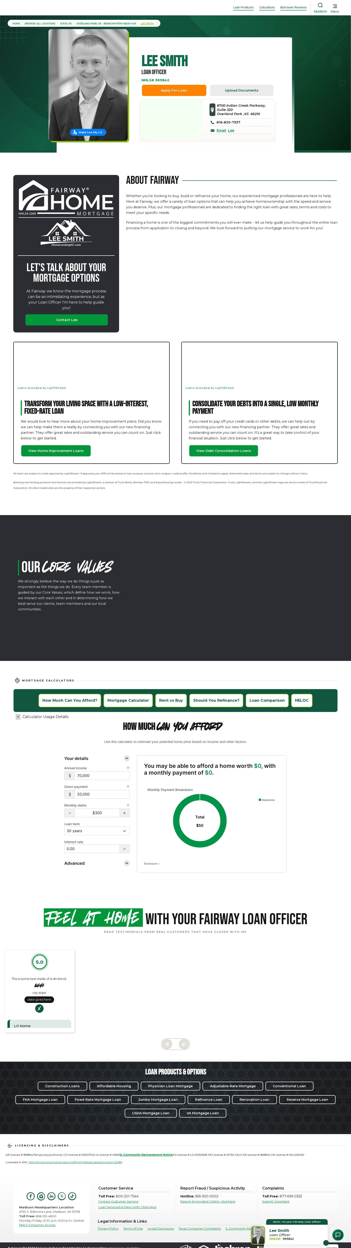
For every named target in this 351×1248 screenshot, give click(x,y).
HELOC (302, 700)
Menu (335, 11)
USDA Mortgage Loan (150, 1113)
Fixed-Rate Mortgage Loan (98, 1100)
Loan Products (243, 7)
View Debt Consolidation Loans (223, 451)
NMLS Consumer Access (37, 1225)
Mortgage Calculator (128, 700)
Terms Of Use (133, 1228)
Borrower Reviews (293, 7)
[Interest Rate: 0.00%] (92, 849)
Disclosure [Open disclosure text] (152, 863)
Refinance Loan (208, 1100)
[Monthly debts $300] (97, 813)
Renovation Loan (254, 1100)
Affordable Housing (114, 1086)
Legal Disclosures (161, 1228)
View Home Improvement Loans (56, 451)
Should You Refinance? (216, 700)
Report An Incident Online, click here (207, 1201)
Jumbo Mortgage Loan (158, 1100)
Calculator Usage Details (45, 717)
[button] (70, 813)
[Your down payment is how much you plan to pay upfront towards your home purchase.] (128, 787)
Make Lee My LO (90, 132)
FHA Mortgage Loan (40, 1100)
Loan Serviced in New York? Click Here (127, 1207)
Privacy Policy (108, 1228)
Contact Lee (66, 320)
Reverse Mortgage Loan (307, 1100)
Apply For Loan (174, 90)
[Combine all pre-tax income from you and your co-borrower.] (128, 768)
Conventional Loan (289, 1086)
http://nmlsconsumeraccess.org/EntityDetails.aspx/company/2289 (75, 1162)
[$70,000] (102, 776)
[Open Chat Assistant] (338, 1235)
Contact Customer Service (118, 1201)
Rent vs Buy (171, 700)
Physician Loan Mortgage (170, 1086)
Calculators (267, 7)
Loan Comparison (267, 700)
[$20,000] (102, 794)
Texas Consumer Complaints (200, 1228)
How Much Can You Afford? (69, 700)
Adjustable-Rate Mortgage (233, 1086)
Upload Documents (241, 90)
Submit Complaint (275, 1201)
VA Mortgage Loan (203, 1113)
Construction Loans (62, 1086)
